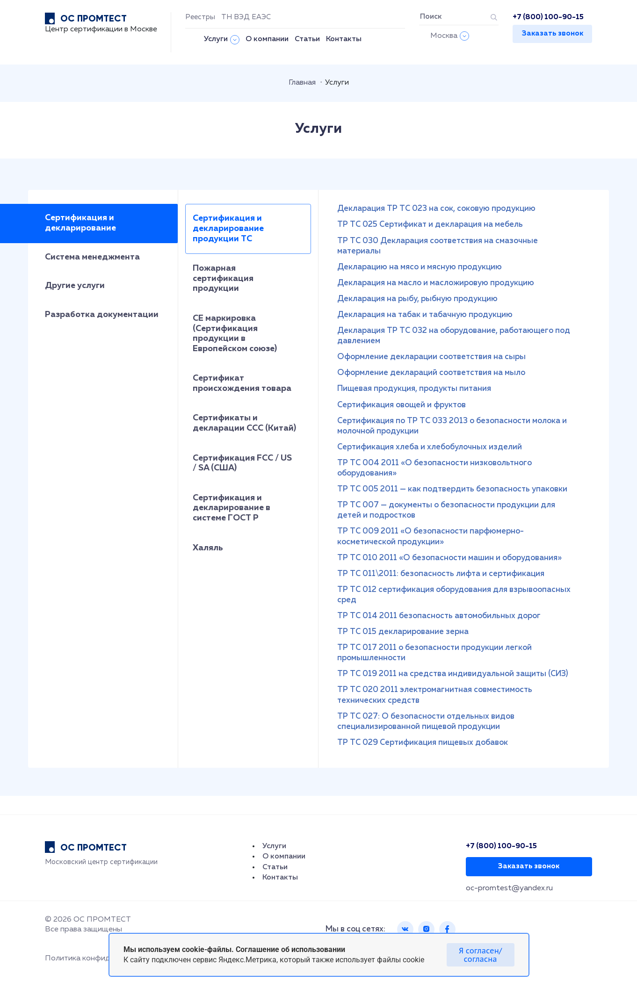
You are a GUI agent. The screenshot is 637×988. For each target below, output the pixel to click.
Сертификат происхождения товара (242, 383)
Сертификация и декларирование (80, 223)
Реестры (200, 17)
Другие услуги (75, 285)
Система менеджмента (92, 257)
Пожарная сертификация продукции (223, 278)
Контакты (344, 39)
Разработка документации (102, 314)
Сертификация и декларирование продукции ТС (228, 228)
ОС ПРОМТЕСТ (93, 18)
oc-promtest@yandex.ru (509, 888)
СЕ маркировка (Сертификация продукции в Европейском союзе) (235, 333)
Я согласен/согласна (480, 955)
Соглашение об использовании (290, 949)
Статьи (307, 39)
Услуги (216, 39)
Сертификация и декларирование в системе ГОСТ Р (231, 508)
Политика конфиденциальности (103, 958)
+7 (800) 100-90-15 (548, 17)
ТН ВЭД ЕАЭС (246, 17)
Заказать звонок (552, 33)
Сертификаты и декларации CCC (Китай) (244, 423)
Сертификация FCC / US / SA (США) (242, 463)
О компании (267, 39)
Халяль (208, 548)
